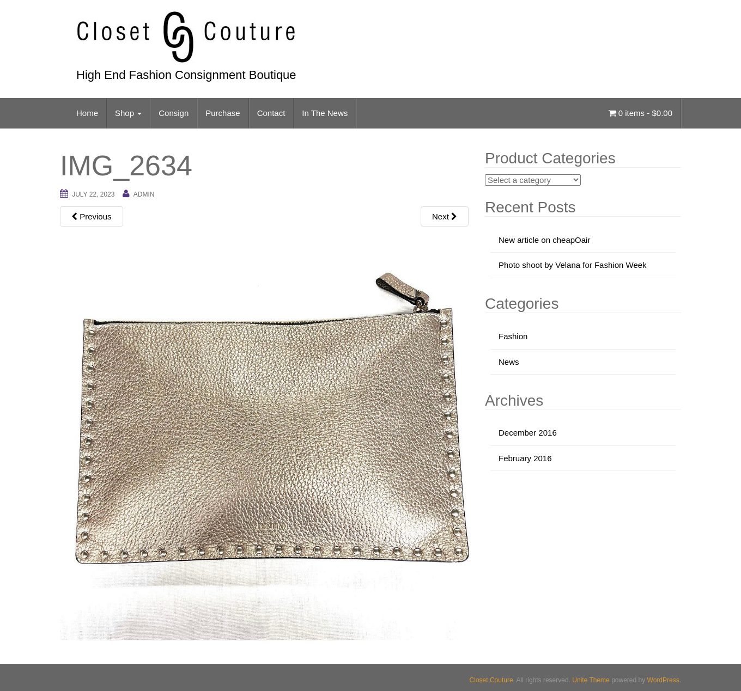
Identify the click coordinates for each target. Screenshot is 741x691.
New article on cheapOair (544, 239)
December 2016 (528, 432)
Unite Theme (590, 680)
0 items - (640, 113)
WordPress (663, 680)
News (509, 361)
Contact (271, 113)
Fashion (513, 336)
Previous (91, 216)
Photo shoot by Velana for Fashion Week (573, 265)
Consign (174, 113)
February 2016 (525, 458)
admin (144, 194)
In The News (325, 113)
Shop (128, 113)
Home (87, 113)
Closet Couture (491, 680)
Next (444, 216)
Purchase (222, 113)
